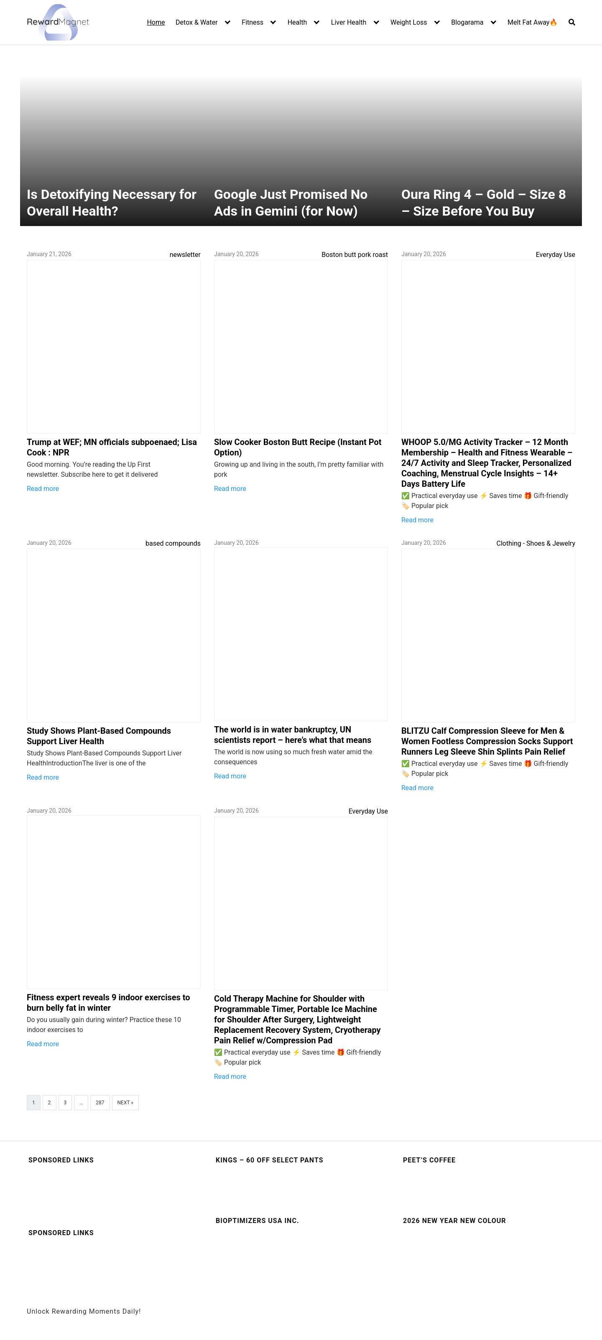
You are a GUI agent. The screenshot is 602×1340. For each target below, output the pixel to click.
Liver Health (349, 22)
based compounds (173, 543)
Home (156, 22)
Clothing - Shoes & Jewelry (536, 543)
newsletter (185, 255)
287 (100, 1103)
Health (297, 22)
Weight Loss (408, 22)
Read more (43, 489)
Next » (125, 1103)
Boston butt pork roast (354, 255)
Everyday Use (555, 255)
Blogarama (467, 22)
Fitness (252, 22)
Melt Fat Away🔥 (533, 22)
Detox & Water (197, 22)
